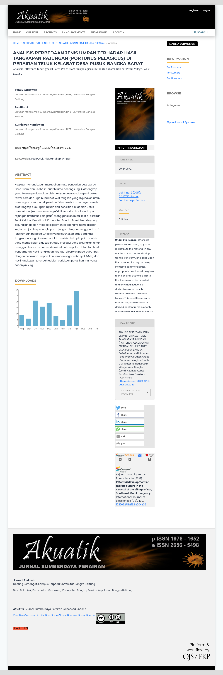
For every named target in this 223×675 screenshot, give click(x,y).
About (117, 32)
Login (206, 10)
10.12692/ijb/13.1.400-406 (131, 504)
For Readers (174, 67)
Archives (50, 32)
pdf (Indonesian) (132, 147)
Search (201, 32)
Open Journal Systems (181, 122)
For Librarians (174, 78)
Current (32, 32)
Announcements (73, 32)
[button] (129, 407)
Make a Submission (182, 43)
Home (17, 32)
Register (193, 10)
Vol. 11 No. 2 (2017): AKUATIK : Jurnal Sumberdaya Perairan (71, 43)
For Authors (173, 72)
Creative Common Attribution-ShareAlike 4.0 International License (54, 615)
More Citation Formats (130, 392)
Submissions (99, 32)
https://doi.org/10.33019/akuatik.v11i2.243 (47, 148)
